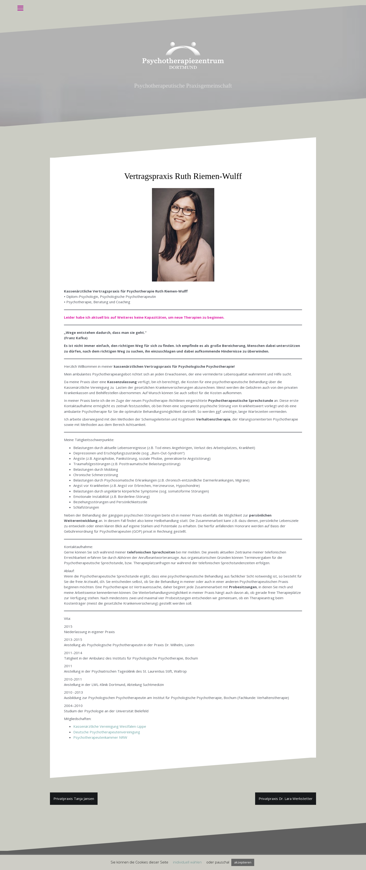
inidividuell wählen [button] (187, 862)
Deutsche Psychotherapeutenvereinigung (106, 732)
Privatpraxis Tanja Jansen (73, 798)
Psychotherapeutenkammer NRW (100, 737)
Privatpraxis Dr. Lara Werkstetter (286, 798)
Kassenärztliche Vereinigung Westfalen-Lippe (109, 726)
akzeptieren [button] (242, 862)
